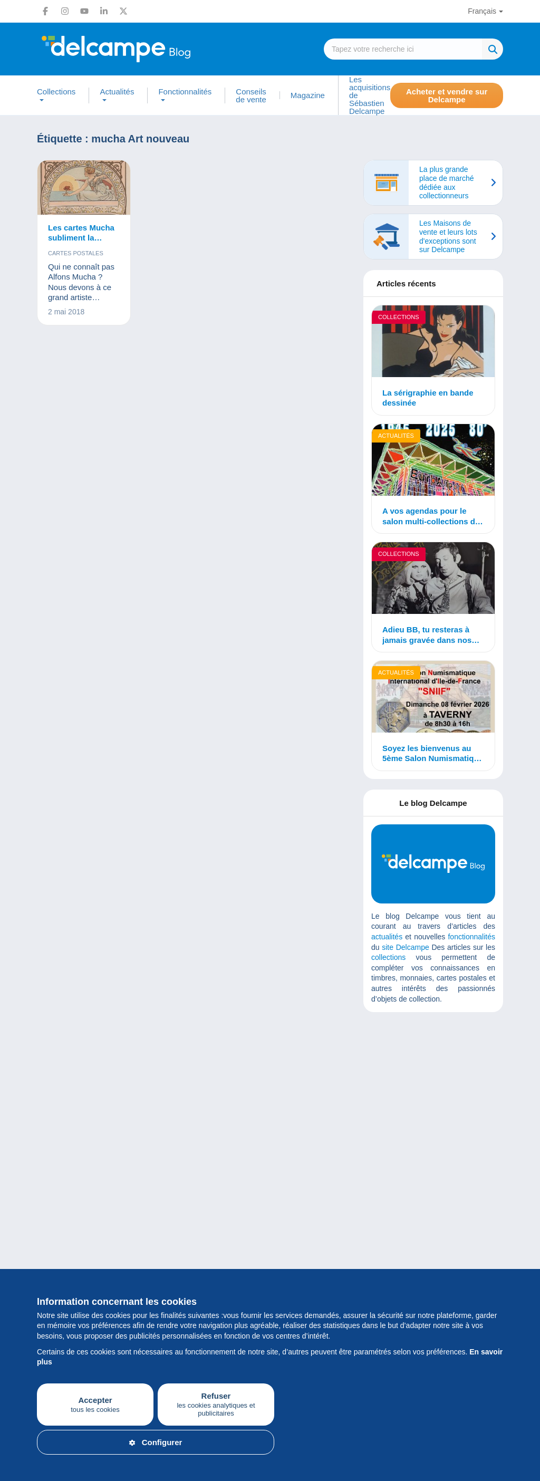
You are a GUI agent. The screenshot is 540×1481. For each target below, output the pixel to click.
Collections (56, 92)
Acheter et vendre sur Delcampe (446, 95)
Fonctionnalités (184, 92)
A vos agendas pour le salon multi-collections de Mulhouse (430, 516)
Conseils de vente (251, 95)
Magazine (308, 95)
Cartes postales (75, 253)
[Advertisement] (450, 1096)
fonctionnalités (471, 936)
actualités (386, 936)
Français (482, 11)
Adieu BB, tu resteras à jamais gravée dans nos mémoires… (426, 635)
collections (388, 957)
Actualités (117, 92)
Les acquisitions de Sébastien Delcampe (369, 95)
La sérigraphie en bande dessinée (428, 398)
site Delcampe (405, 947)
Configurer (155, 1442)
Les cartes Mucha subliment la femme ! (81, 233)
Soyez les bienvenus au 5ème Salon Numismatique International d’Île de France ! (432, 754)
